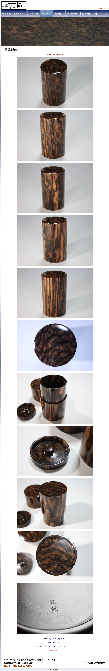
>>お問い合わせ (103, 8)
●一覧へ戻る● (55, 650)
